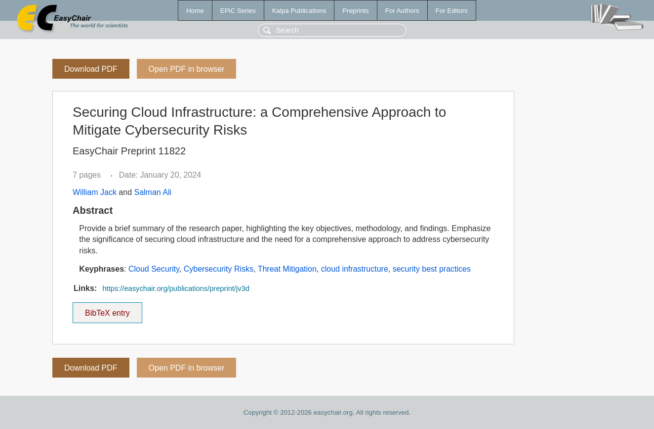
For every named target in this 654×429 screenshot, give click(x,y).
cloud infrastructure (354, 269)
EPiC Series (238, 10)
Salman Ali (152, 192)
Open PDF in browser (187, 69)
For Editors (452, 10)
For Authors (402, 10)
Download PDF (91, 69)
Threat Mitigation (287, 269)
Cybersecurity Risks (218, 269)
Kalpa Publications (299, 10)
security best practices (432, 269)
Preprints (355, 10)
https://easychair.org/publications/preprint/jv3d (175, 288)
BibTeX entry (107, 309)
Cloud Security (153, 269)
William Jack (95, 192)
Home (195, 10)
